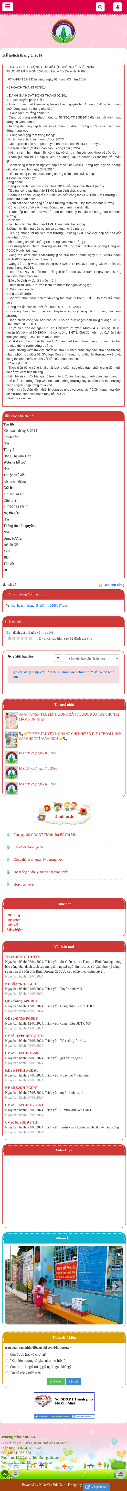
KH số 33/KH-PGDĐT (21, 1088)
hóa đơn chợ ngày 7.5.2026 (38, 768)
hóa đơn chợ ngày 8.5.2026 (38, 753)
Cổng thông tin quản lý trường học (38, 859)
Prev (11, 1286)
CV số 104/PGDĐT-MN (22, 1053)
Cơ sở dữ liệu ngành (28, 847)
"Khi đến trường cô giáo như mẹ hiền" (35, 1361)
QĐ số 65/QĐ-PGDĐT (21, 1018)
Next (117, 1286)
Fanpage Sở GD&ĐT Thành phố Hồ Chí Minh (46, 835)
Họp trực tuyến (24, 884)
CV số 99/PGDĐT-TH (21, 1122)
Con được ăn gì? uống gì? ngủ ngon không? (38, 1367)
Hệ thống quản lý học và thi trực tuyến (41, 872)
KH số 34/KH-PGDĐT (21, 1070)
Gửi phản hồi (96, 1487)
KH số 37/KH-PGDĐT (21, 984)
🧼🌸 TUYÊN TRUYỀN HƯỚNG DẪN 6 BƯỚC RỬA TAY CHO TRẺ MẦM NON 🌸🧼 (69, 717)
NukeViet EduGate (52, 1485)
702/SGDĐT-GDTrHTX (22, 957)
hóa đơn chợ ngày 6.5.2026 (38, 784)
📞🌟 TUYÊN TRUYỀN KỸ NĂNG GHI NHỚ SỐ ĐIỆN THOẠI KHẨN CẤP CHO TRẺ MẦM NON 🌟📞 (70, 736)
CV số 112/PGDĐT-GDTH (24, 1036)
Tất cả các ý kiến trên (23, 1373)
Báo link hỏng (114, 585)
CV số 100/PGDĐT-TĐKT (24, 1105)
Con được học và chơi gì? (26, 1355)
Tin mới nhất (64, 704)
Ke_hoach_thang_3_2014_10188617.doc (39, 605)
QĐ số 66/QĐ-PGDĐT (21, 1001)
